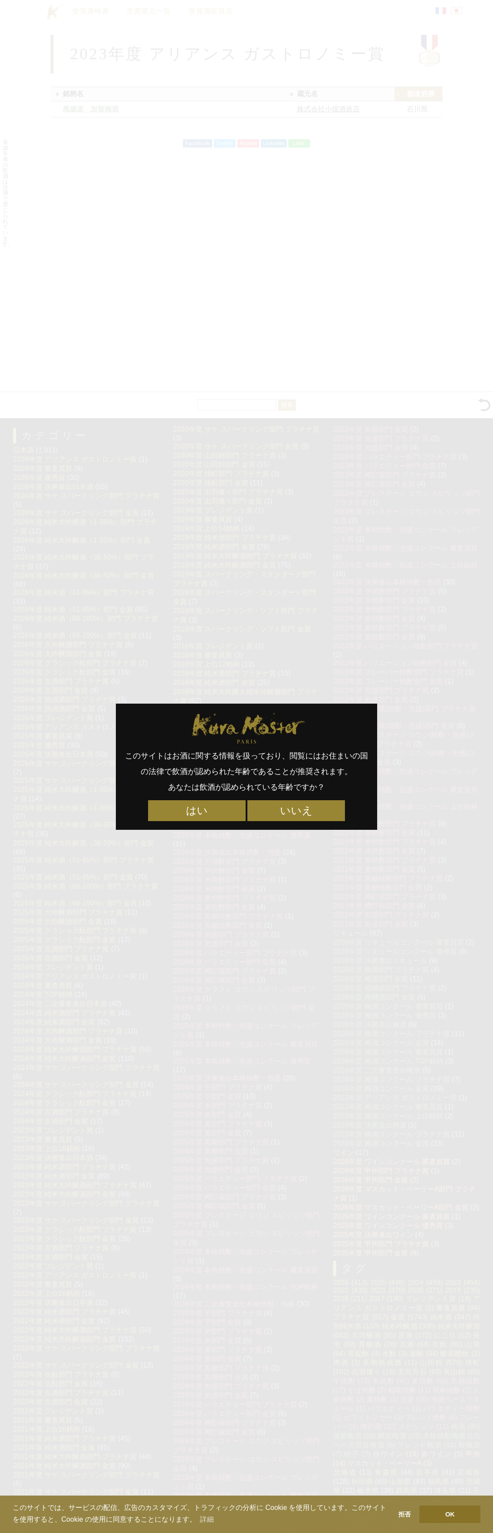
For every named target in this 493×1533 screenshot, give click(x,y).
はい (197, 810)
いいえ (296, 810)
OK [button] (450, 1514)
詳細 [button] (207, 1519)
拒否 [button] (404, 1514)
